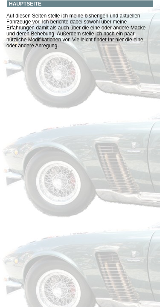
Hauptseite (25, 4)
